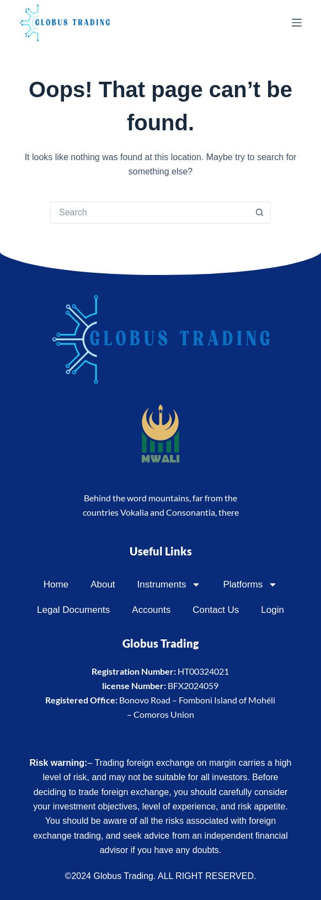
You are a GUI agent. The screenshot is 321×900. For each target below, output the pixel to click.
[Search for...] (149, 213)
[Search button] (260, 213)
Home (56, 584)
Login (272, 610)
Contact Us (215, 610)
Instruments (169, 584)
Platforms (250, 584)
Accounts (151, 610)
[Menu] (297, 23)
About (102, 584)
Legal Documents (73, 610)
